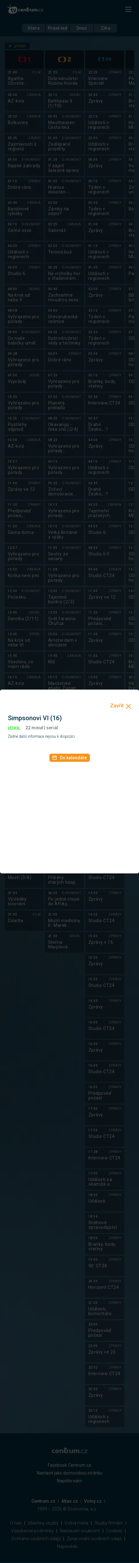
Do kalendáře (70, 757)
